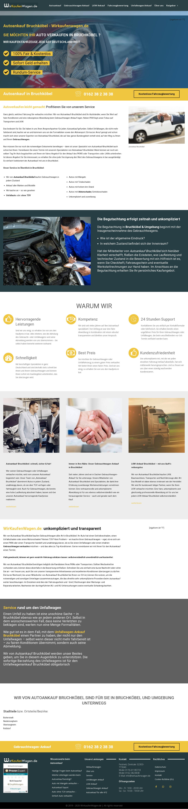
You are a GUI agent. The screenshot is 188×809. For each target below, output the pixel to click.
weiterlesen (11, 506)
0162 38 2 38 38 (98, 94)
